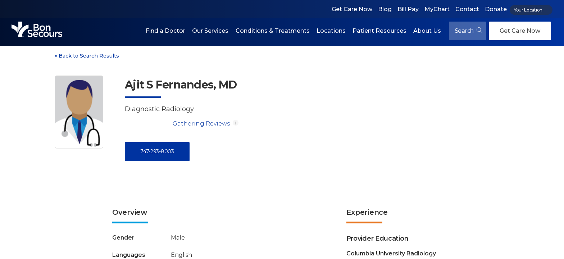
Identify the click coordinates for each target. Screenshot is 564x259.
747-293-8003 (157, 151)
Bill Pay (408, 9)
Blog (385, 9)
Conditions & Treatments (273, 30)
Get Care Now (352, 9)
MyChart (437, 9)
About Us (427, 30)
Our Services (210, 30)
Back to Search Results (87, 56)
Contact (467, 9)
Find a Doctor (165, 30)
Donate (496, 9)
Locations (331, 30)
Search (468, 30)
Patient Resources (379, 30)
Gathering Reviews (201, 123)
